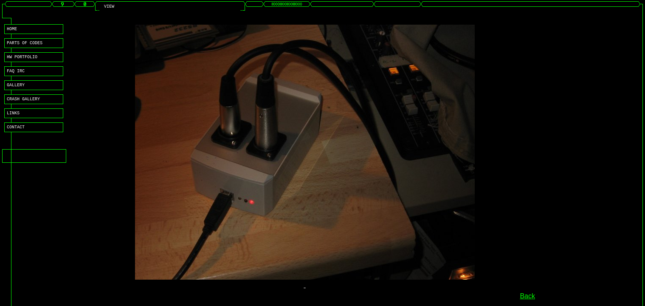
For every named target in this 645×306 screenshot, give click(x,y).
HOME (12, 30)
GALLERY (16, 91)
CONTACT (16, 137)
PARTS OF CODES (24, 45)
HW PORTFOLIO (22, 60)
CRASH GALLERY (23, 106)
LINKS (13, 122)
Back (527, 296)
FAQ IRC (16, 76)
